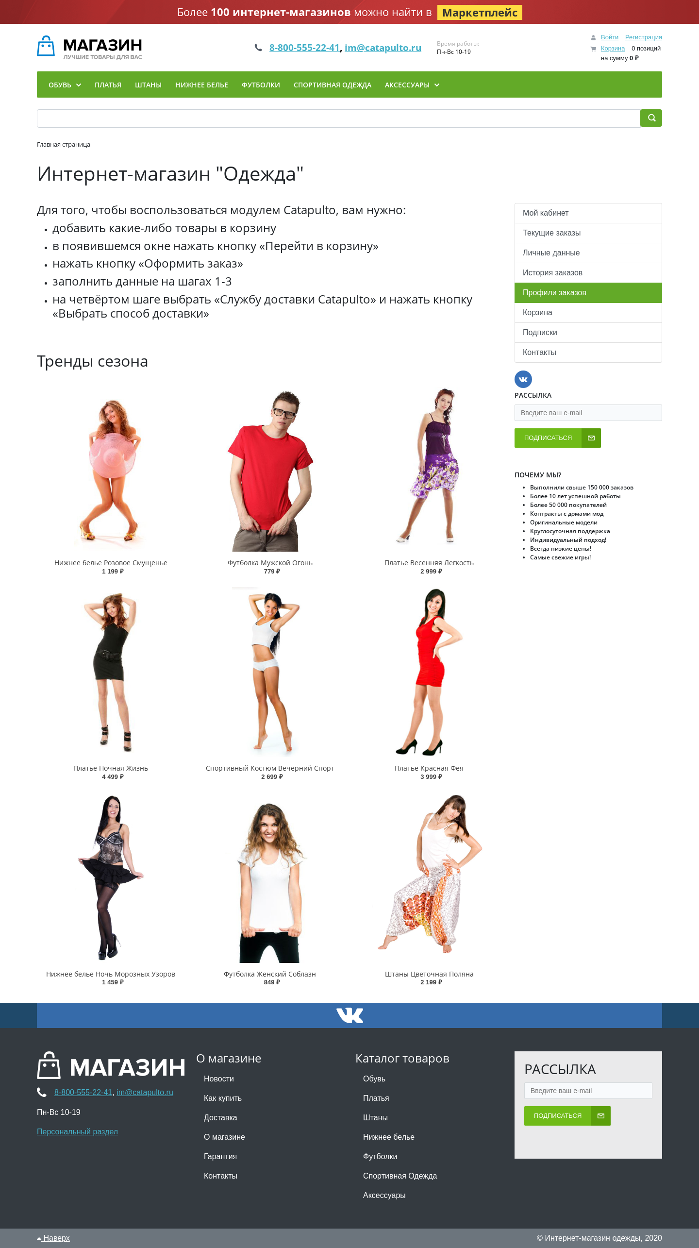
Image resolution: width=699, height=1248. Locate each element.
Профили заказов (554, 292)
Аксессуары (384, 1195)
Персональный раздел (77, 1132)
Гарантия (220, 1156)
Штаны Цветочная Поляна (429, 973)
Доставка (220, 1117)
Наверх (53, 1238)
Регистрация (643, 37)
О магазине (224, 1137)
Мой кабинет (546, 213)
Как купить (223, 1098)
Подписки (540, 332)
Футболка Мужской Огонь (270, 562)
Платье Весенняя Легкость (429, 562)
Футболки (380, 1156)
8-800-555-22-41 (300, 47)
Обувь (374, 1079)
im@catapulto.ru (387, 47)
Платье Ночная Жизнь (110, 768)
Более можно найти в (349, 12)
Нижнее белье (389, 1137)
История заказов (552, 273)
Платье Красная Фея (429, 768)
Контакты (539, 352)
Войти (609, 37)
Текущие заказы (552, 233)
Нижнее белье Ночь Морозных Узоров (110, 973)
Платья (376, 1098)
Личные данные (551, 253)
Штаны (375, 1117)
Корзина (613, 48)
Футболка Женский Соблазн (270, 973)
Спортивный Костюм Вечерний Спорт (270, 768)
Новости (219, 1079)
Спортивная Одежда (400, 1176)
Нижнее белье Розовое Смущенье (110, 562)
